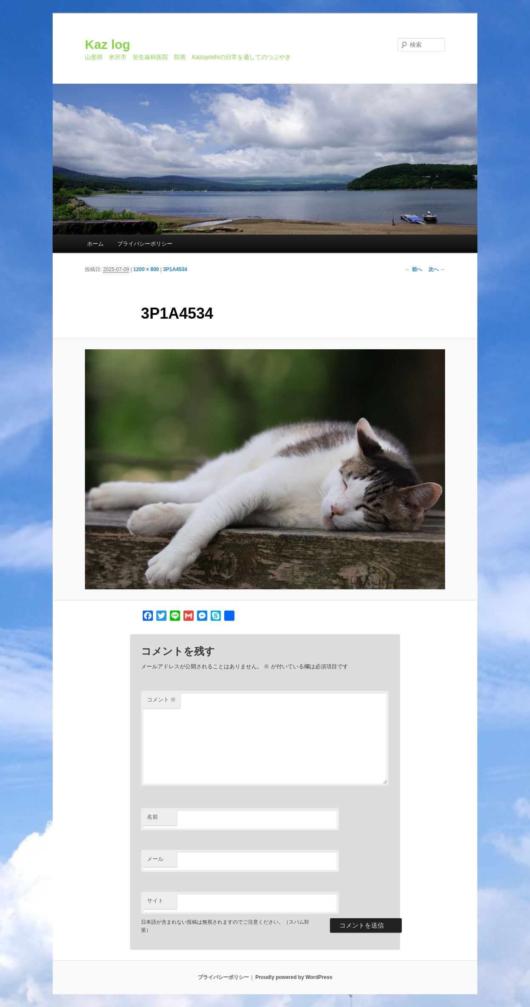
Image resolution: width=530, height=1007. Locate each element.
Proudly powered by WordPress (293, 977)
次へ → (437, 269)
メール (155, 859)
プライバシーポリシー (144, 243)
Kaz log (107, 44)
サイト (155, 900)
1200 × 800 (146, 269)
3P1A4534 (175, 269)
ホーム (95, 243)
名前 (152, 817)
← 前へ (413, 269)
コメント (161, 699)
